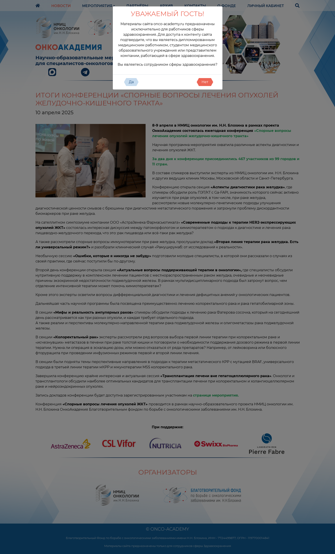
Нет (205, 82)
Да (131, 82)
